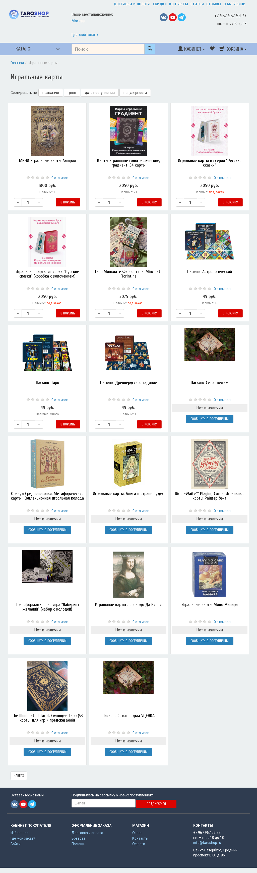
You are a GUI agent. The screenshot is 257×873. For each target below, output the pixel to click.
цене (72, 93)
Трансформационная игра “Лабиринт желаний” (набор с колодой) (47, 607)
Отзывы (213, 3)
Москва (78, 21)
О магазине (234, 3)
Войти (16, 844)
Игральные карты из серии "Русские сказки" (209, 163)
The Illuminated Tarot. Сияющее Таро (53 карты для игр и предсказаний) (47, 718)
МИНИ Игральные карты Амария (47, 160)
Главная (17, 63)
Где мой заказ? (85, 34)
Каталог (24, 49)
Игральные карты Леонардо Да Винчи (128, 604)
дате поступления (100, 93)
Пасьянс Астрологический (209, 271)
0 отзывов (59, 178)
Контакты (178, 3)
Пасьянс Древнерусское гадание (128, 382)
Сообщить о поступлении (209, 419)
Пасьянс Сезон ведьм (209, 382)
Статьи (197, 3)
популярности (135, 93)
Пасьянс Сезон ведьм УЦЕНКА (128, 715)
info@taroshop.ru (207, 843)
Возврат (78, 838)
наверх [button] (19, 776)
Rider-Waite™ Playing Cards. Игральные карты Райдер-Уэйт (209, 496)
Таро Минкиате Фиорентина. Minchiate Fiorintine (128, 274)
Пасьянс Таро (47, 382)
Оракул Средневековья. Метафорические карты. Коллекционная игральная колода (47, 496)
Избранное (20, 833)
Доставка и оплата (132, 3)
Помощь (78, 844)
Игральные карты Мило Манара (209, 604)
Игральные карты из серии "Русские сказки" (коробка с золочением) (47, 274)
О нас (136, 833)
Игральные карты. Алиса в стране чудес (128, 493)
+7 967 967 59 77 (230, 16)
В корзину (68, 202)
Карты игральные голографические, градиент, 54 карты (128, 163)
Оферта (138, 844)
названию (50, 93)
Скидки (160, 3)
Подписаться (156, 804)
